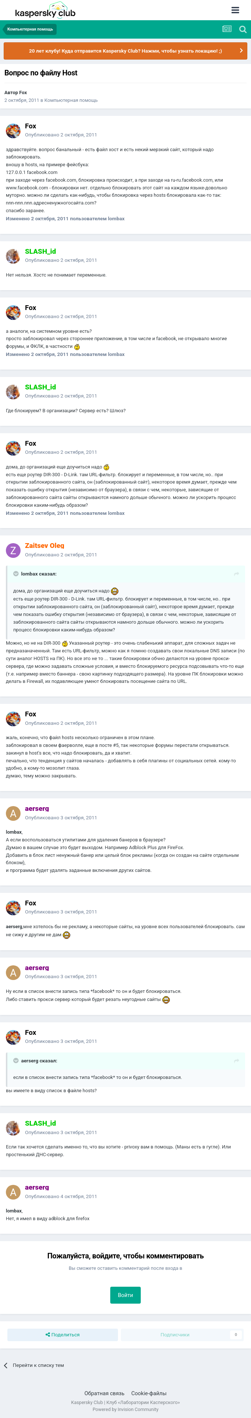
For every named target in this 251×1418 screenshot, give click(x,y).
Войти (125, 1295)
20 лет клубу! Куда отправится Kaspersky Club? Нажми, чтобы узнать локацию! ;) (125, 51)
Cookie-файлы (148, 1393)
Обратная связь (105, 1393)
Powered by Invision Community (125, 1409)
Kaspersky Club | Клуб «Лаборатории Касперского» (125, 1402)
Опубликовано (61, 135)
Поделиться (63, 1335)
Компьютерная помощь (71, 100)
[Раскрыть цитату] (16, 574)
